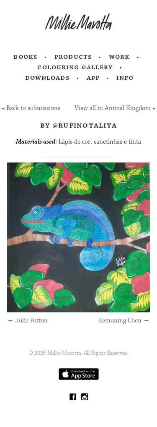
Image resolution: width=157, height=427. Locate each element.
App (93, 77)
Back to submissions (33, 108)
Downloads (47, 77)
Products (73, 56)
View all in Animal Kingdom (113, 108)
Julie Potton (27, 321)
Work (119, 56)
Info (125, 77)
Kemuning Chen (124, 321)
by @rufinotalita (78, 125)
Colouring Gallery (75, 67)
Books (25, 56)
